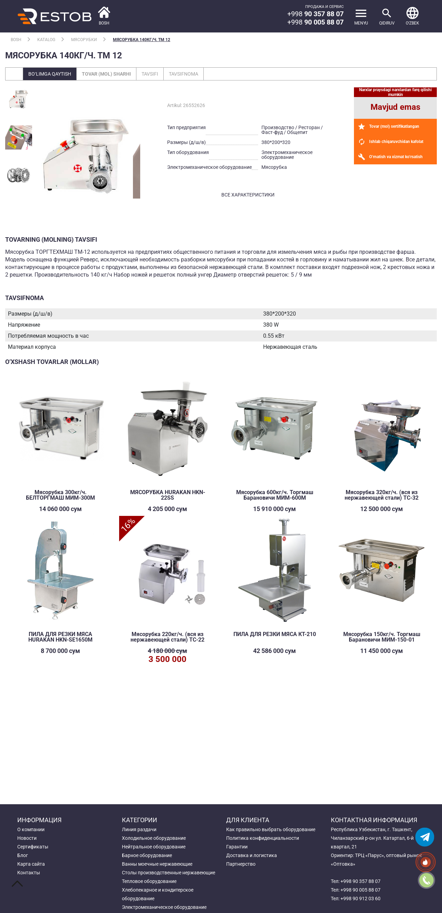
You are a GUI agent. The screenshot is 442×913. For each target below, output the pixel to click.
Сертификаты (32, 846)
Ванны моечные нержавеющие (157, 864)
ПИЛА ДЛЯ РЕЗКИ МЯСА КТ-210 (274, 634)
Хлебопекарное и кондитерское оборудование (157, 894)
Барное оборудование (147, 855)
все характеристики (248, 195)
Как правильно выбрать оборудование (270, 829)
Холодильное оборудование (154, 838)
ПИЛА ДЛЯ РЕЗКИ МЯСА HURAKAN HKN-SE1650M (60, 637)
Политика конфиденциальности (262, 838)
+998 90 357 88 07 (360, 881)
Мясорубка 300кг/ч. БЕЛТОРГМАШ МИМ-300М (60, 495)
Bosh (16, 39)
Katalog (46, 39)
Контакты (28, 872)
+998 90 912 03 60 (360, 898)
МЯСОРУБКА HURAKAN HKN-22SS (167, 495)
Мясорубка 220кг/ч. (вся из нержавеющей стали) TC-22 (167, 637)
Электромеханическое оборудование (164, 907)
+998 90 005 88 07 (360, 890)
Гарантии (237, 846)
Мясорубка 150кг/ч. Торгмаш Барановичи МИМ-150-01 (381, 637)
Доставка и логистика (251, 855)
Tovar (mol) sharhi (106, 74)
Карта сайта (31, 864)
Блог (22, 855)
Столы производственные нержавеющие (168, 872)
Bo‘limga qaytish (49, 74)
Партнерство (241, 864)
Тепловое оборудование (149, 881)
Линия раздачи (139, 829)
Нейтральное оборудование (153, 846)
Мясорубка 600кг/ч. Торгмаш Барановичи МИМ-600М (274, 495)
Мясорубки (84, 39)
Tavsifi (150, 74)
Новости (27, 838)
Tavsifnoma (183, 74)
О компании (31, 829)
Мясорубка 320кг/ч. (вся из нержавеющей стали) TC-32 (382, 495)
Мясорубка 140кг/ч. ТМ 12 (141, 39)
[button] (412, 16)
